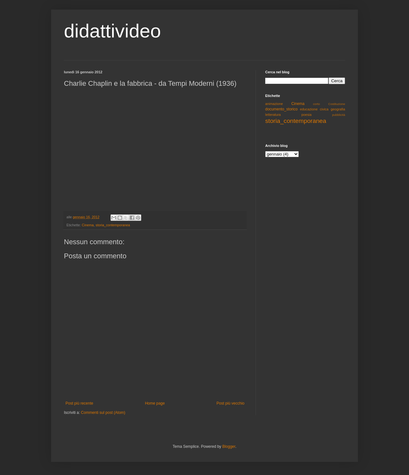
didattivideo (112, 31)
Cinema (88, 225)
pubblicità (338, 115)
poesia (306, 115)
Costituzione (336, 104)
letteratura (273, 115)
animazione (274, 104)
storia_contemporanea (113, 225)
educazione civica (314, 109)
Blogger (228, 446)
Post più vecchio (230, 403)
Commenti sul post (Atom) (103, 412)
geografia (338, 109)
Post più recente (79, 403)
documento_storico (281, 109)
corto (316, 104)
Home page (155, 403)
